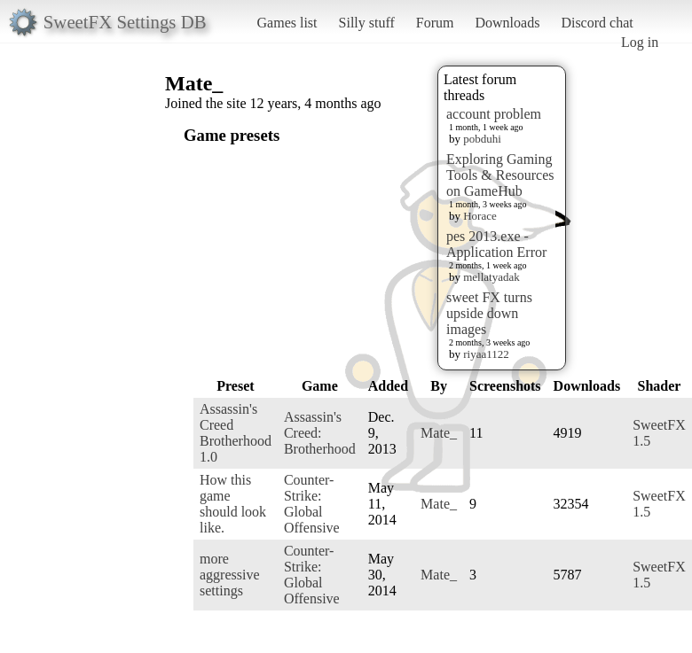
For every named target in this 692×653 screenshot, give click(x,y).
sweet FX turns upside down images (489, 313)
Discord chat (597, 22)
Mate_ (439, 432)
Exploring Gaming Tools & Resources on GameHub (500, 175)
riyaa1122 (486, 354)
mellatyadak (491, 277)
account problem (493, 113)
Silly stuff (367, 22)
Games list (287, 22)
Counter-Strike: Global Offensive (312, 503)
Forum (435, 22)
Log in (639, 42)
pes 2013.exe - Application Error (496, 244)
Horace (480, 215)
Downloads (507, 22)
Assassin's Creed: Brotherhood (320, 432)
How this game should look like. (233, 503)
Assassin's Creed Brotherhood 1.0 (235, 432)
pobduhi (482, 138)
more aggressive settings (230, 574)
